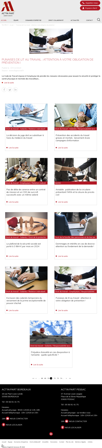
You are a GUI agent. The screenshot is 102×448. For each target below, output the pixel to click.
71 (51, 378)
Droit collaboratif (56, 20)
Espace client (91, 8)
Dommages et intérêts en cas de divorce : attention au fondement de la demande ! (75, 245)
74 (61, 378)
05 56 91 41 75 (13, 402)
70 (48, 378)
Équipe (16, 20)
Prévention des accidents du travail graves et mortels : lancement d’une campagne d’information (73, 138)
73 (58, 378)
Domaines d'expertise (33, 20)
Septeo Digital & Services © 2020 (13, 447)
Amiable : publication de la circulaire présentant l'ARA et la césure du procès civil (75, 192)
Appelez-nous (92, 3)
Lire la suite (9, 82)
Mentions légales (80, 442)
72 (54, 378)
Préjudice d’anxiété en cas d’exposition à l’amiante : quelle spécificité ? (50, 353)
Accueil (4, 20)
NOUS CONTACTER (19, 418)
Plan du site (69, 442)
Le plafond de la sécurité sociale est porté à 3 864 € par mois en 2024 (23, 245)
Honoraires (53, 442)
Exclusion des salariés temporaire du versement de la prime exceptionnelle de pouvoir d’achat (26, 301)
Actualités (75, 20)
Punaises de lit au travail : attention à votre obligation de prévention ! (35, 25)
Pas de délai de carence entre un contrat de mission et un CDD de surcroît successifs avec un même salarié (25, 192)
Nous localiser (14, 425)
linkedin (51, 434)
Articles (90, 442)
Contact (89, 20)
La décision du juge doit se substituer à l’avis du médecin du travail (25, 136)
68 (42, 378)
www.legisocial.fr (16, 70)
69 (45, 378)
